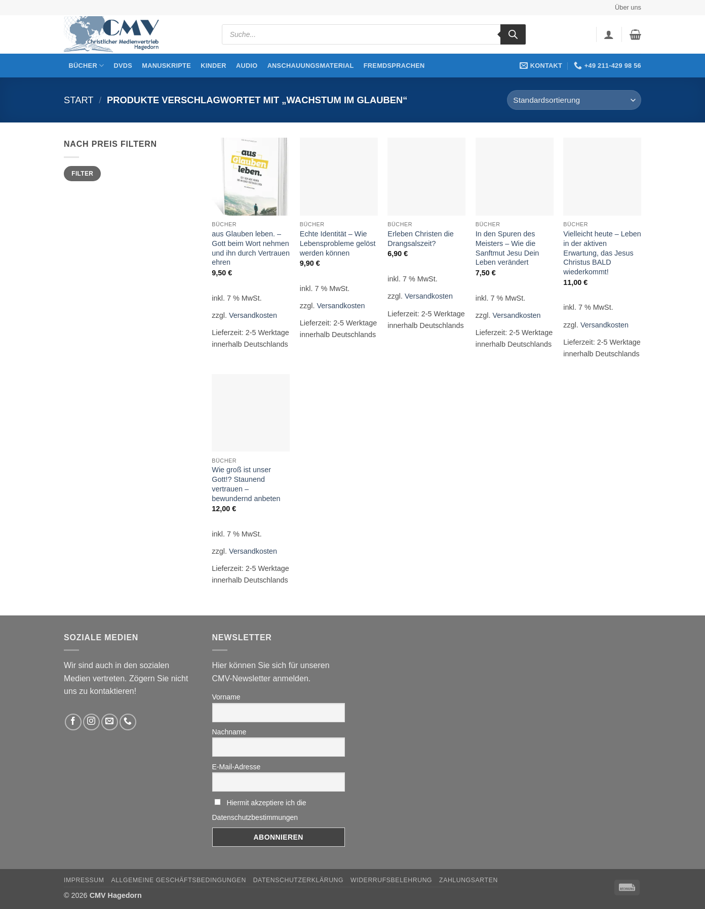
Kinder (213, 65)
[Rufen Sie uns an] (128, 722)
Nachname (229, 732)
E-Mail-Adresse (236, 767)
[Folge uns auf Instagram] (91, 722)
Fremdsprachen (394, 65)
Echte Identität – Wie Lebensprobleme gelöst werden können (338, 243)
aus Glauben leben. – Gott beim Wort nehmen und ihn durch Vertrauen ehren (251, 248)
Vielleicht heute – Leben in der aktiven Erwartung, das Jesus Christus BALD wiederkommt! (602, 253)
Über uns (628, 7)
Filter (82, 173)
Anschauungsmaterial (310, 65)
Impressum (84, 880)
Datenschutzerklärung (298, 880)
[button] (609, 34)
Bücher (86, 65)
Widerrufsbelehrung (391, 880)
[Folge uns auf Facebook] (73, 722)
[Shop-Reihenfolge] (574, 100)
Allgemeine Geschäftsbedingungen (178, 880)
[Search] (513, 34)
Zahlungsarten (468, 880)
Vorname (226, 697)
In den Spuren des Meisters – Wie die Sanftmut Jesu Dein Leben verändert (507, 248)
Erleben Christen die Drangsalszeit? (420, 238)
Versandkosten (253, 315)
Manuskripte (166, 65)
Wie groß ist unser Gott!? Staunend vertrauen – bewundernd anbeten (246, 484)
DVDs (123, 65)
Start (79, 100)
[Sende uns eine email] (109, 722)
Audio (247, 65)
